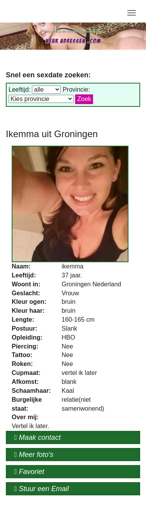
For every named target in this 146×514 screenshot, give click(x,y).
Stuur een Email (41, 489)
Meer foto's (33, 454)
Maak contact (37, 437)
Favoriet (29, 472)
